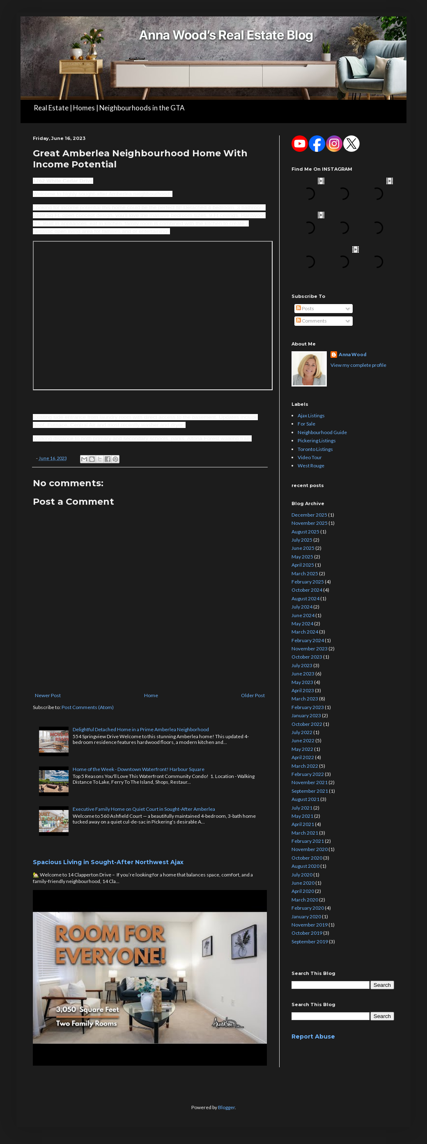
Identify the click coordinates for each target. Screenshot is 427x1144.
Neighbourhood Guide (322, 432)
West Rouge (311, 465)
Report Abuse (313, 1036)
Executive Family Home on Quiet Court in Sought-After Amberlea (144, 809)
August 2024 (305, 598)
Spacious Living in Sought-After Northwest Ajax (108, 862)
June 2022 (303, 740)
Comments (311, 321)
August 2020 (305, 866)
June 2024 (303, 615)
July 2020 (302, 875)
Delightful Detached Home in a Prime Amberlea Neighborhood (141, 729)
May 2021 (302, 816)
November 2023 (310, 648)
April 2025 (303, 565)
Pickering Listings (317, 440)
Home (151, 695)
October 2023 (307, 657)
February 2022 (308, 774)
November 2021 (310, 782)
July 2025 (302, 540)
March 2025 (305, 573)
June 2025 (303, 548)
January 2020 (306, 916)
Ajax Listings (311, 415)
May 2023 (302, 682)
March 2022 (305, 766)
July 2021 (302, 808)
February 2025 (308, 582)
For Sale (306, 424)
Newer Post (48, 695)
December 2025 (309, 515)
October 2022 (307, 724)
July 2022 (302, 732)
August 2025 (305, 532)
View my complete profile (358, 365)
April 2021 (303, 824)
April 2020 (303, 891)
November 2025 (310, 523)
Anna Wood (352, 354)
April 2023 (303, 690)
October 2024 (307, 590)
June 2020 (303, 883)
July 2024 (302, 607)
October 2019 (307, 933)
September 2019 (310, 941)
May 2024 (302, 623)
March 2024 (305, 632)
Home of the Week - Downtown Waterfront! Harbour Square (138, 769)
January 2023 (306, 715)
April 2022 (303, 757)
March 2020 (305, 900)
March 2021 (305, 833)
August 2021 (305, 799)
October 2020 (307, 858)
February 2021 (308, 841)
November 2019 (310, 925)
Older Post (253, 695)
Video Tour (310, 457)
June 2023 (303, 673)
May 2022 (302, 749)
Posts (305, 308)
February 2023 (308, 707)
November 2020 (310, 849)
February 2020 (308, 908)
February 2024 (308, 640)
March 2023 (305, 699)
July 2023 (302, 665)
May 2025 (302, 557)
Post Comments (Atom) (88, 707)
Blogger (226, 1107)
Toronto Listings (315, 449)
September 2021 (310, 791)
